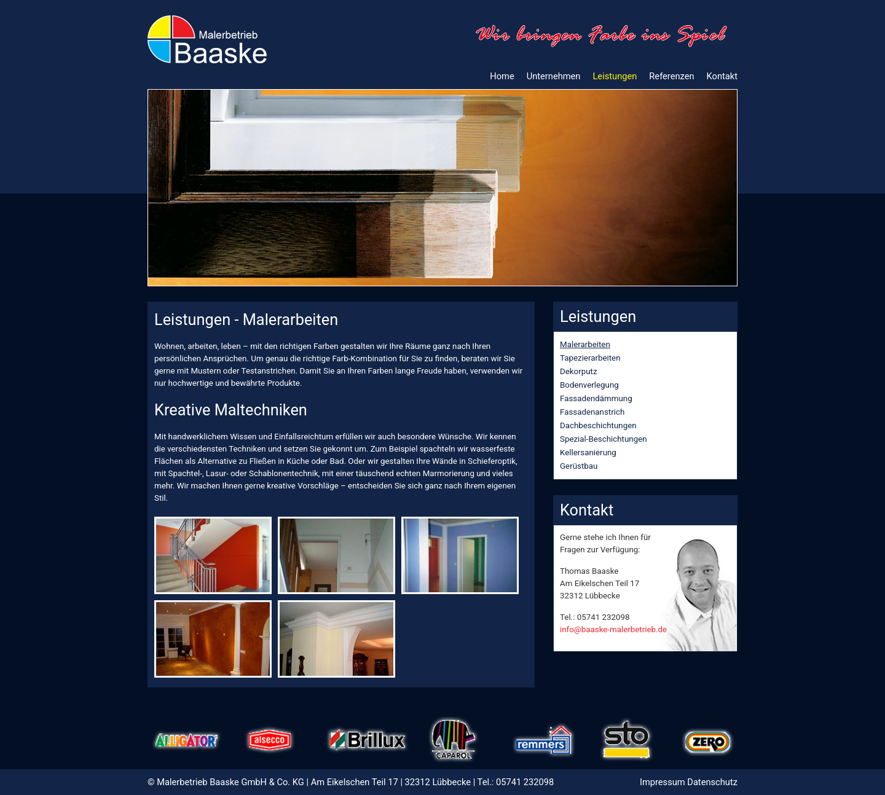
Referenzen (671, 76)
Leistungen (614, 76)
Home (502, 76)
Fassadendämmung (596, 398)
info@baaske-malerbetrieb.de (613, 629)
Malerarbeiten (585, 344)
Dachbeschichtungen (598, 425)
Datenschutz (712, 782)
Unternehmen (554, 76)
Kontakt (722, 76)
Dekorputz (578, 371)
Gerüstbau (578, 466)
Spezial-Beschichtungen (603, 439)
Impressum (662, 782)
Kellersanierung (588, 452)
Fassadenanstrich (592, 412)
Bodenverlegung (589, 385)
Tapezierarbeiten (590, 357)
